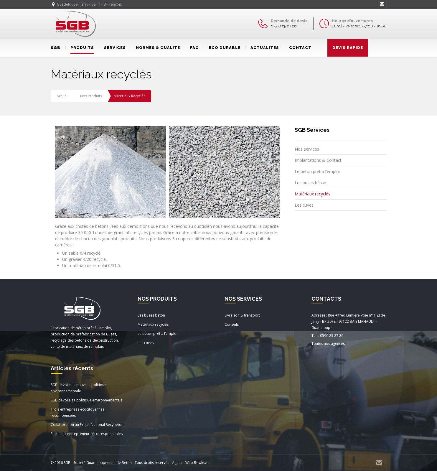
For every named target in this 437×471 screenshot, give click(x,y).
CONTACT (297, 47)
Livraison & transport (242, 315)
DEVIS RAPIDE (347, 47)
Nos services (307, 149)
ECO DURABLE (222, 47)
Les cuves (304, 205)
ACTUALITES (262, 47)
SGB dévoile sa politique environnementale (87, 400)
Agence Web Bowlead (190, 462)
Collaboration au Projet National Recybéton (87, 424)
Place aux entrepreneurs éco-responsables (87, 433)
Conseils (232, 324)
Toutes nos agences (328, 343)
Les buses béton (310, 182)
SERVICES (112, 47)
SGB (55, 47)
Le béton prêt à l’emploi (317, 171)
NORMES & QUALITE (155, 47)
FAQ (192, 47)
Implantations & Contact (318, 160)
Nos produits (91, 95)
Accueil (62, 95)
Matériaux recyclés (312, 194)
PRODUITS (79, 47)
